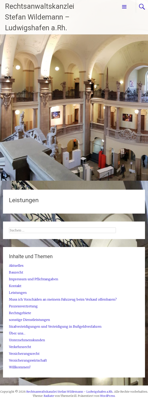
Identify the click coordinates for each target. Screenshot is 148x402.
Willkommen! (19, 367)
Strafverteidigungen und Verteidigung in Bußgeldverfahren (55, 326)
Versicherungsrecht (24, 354)
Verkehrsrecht (20, 347)
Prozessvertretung (23, 306)
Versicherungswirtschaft (28, 360)
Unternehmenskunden (27, 340)
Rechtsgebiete (20, 313)
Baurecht (16, 272)
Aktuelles (16, 266)
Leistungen (18, 293)
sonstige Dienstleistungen (29, 320)
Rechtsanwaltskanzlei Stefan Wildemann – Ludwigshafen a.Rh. (39, 17)
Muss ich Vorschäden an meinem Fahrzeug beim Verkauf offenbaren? (63, 299)
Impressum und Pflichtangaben (33, 279)
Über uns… (17, 333)
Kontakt (15, 286)
